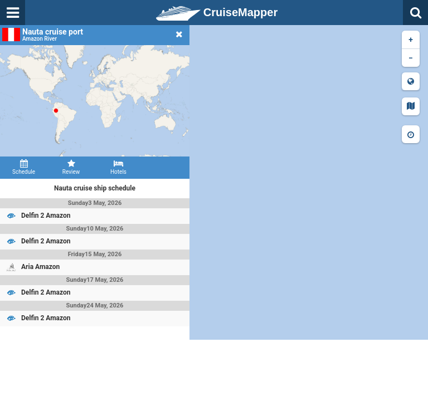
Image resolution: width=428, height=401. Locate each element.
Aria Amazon (40, 267)
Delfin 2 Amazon (46, 215)
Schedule (23, 167)
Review (71, 167)
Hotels (118, 167)
